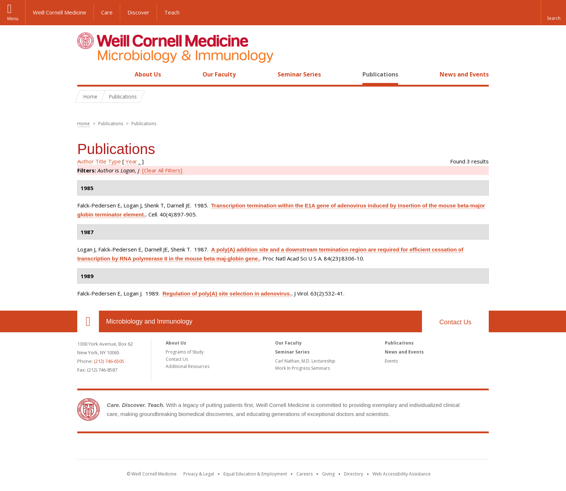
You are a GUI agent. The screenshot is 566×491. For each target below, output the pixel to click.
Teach (171, 12)
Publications (380, 74)
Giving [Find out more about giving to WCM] (328, 474)
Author (85, 161)
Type (114, 161)
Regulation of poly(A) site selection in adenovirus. (226, 293)
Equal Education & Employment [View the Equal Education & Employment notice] (255, 474)
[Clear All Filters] (162, 170)
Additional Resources (187, 366)
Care (107, 12)
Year (131, 161)
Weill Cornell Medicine (59, 12)
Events (391, 361)
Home (85, 74)
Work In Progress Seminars (302, 368)
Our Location (88, 321)
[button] (553, 12)
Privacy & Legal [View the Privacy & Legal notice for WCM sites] (198, 474)
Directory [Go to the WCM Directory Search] (353, 474)
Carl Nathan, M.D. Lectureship (305, 361)
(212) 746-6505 (109, 361)
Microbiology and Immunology (149, 321)
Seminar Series (299, 74)
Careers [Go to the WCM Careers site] (304, 474)
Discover (138, 12)
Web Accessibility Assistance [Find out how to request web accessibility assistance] (402, 474)
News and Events (464, 74)
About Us (148, 74)
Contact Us (455, 322)
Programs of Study (185, 352)
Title (100, 161)
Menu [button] (12, 19)
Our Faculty (219, 74)
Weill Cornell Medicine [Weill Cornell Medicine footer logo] (283, 447)
